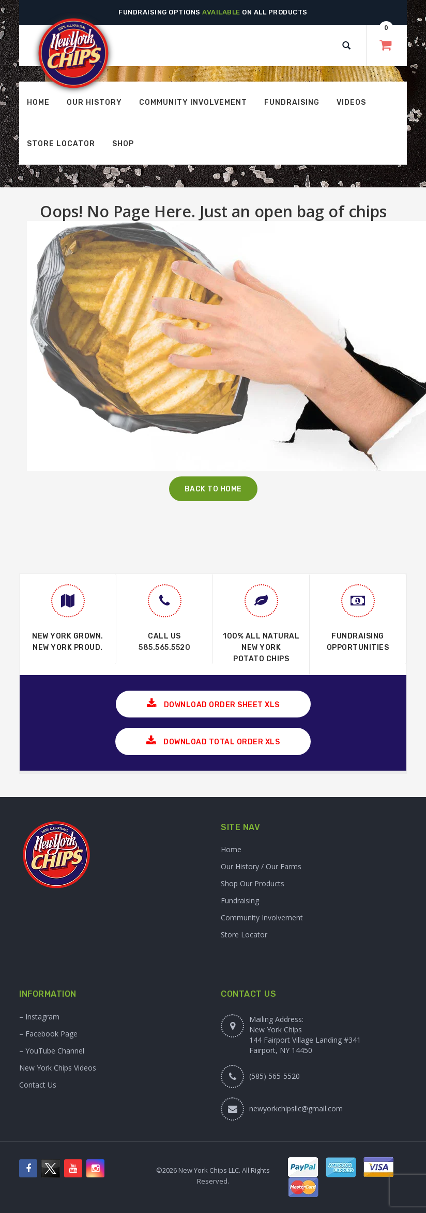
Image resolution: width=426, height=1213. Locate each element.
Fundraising (240, 900)
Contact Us (37, 1085)
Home (231, 849)
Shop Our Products (252, 883)
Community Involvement (262, 917)
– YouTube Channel (51, 1051)
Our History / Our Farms (261, 866)
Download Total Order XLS (213, 741)
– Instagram (39, 1017)
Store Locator (244, 934)
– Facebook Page (48, 1034)
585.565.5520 (164, 647)
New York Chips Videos (57, 1068)
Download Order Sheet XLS (213, 703)
